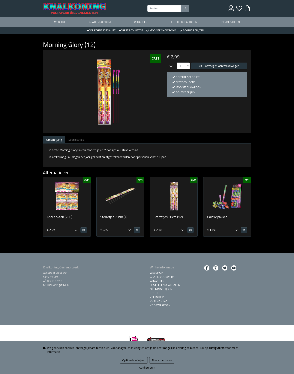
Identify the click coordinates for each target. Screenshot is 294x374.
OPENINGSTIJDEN (230, 22)
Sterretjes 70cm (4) (114, 216)
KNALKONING (158, 301)
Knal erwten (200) (59, 216)
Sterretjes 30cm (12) (168, 216)
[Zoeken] (164, 8)
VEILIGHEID (157, 297)
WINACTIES (140, 22)
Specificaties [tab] (76, 139)
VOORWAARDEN (160, 305)
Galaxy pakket (217, 216)
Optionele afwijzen (133, 360)
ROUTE (154, 293)
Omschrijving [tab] (54, 139)
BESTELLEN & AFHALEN (183, 22)
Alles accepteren (162, 360)
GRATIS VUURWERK (100, 22)
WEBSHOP (60, 22)
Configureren (147, 367)
